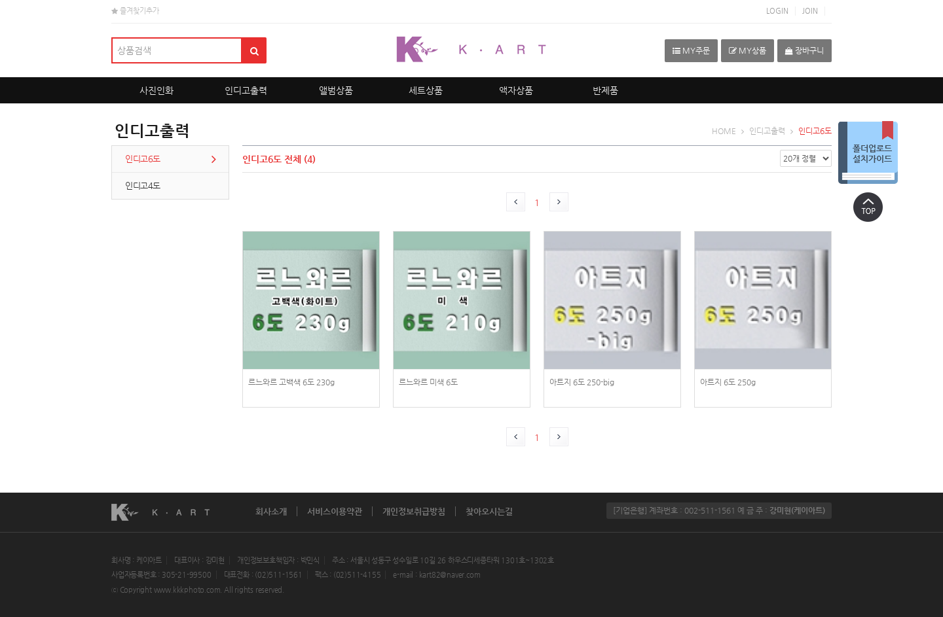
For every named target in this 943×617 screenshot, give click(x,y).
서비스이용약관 (334, 511)
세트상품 (426, 90)
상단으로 (867, 206)
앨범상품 (336, 90)
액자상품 (516, 90)
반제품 (605, 90)
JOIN (810, 11)
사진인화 (156, 90)
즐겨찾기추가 (135, 11)
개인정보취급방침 (413, 511)
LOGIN (777, 11)
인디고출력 (246, 90)
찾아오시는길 (489, 511)
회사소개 (271, 511)
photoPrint (311, 327)
